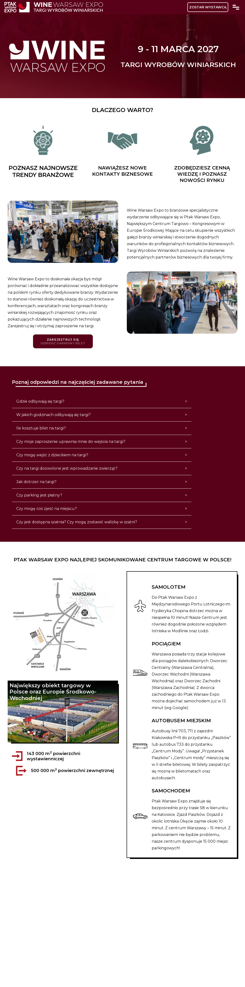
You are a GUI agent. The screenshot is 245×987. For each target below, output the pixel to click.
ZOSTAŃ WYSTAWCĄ (207, 7)
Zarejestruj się (63, 341)
